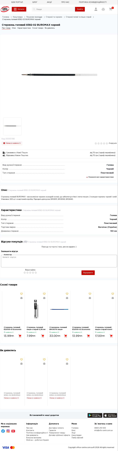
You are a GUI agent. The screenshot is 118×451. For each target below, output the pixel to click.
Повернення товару (57, 433)
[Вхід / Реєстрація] (96, 9)
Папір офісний (77, 437)
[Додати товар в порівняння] (21, 298)
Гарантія (52, 430)
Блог (73, 430)
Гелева (110, 165)
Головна (75, 428)
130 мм (113, 231)
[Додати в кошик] (20, 336)
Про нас (29, 428)
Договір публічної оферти (59, 435)
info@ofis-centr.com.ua (103, 430)
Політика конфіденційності (37, 433)
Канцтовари (76, 435)
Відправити (88, 273)
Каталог (19, 9)
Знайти (80, 9)
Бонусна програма (33, 437)
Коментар (8, 254)
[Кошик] (110, 9)
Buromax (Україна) (107, 227)
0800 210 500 (100, 428)
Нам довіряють (32, 435)
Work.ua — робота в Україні (37, 440)
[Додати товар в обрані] (21, 294)
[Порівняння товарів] (103, 9)
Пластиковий (107, 173)
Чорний (110, 169)
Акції (73, 433)
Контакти (30, 430)
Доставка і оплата (56, 428)
